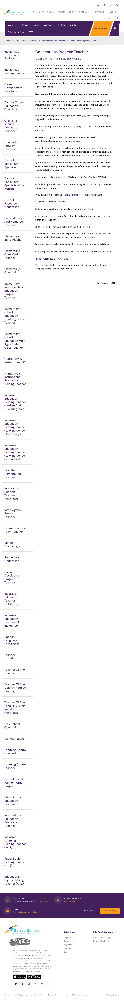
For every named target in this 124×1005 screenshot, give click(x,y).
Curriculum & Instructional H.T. (15, 360)
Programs (36, 25)
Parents (72, 25)
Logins (86, 995)
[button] (115, 28)
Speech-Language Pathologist (11, 640)
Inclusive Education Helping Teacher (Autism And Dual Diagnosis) (15, 402)
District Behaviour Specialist (11, 163)
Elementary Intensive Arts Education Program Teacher (13, 290)
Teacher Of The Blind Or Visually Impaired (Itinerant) (15, 707)
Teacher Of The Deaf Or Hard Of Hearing (15, 687)
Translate (100, 12)
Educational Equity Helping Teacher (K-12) (14, 880)
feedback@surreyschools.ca (25, 912)
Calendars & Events (17, 32)
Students (62, 25)
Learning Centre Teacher (15, 766)
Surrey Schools (12, 995)
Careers (50, 12)
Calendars (68, 948)
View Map (44, 901)
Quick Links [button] (85, 12)
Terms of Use (53, 995)
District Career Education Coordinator (14, 105)
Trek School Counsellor (12, 725)
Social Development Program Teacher (13, 577)
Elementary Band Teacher (13, 238)
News (65, 952)
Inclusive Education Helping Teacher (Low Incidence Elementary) (15, 427)
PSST (31, 32)
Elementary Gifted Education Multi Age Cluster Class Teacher (14, 340)
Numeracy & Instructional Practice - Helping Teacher (15, 379)
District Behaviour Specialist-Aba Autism (14, 184)
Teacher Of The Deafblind (14, 671)
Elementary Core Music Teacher (12, 254)
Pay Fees (61, 12)
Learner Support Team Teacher (15, 529)
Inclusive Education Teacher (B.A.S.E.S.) (11, 599)
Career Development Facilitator (13, 87)
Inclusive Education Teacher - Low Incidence (13, 620)
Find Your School (86, 911)
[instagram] (111, 5)
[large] (112, 18)
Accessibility (38, 12)
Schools (25, 25)
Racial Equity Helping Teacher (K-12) (15, 862)
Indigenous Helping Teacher (15, 71)
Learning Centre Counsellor (15, 751)
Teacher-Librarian (10, 656)
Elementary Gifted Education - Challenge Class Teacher (14, 315)
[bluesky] (117, 5)
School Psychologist (12, 544)
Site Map (65, 995)
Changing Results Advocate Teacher (10, 126)
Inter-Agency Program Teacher (13, 513)
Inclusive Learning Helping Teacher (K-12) (15, 842)
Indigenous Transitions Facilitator (11, 55)
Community (49, 25)
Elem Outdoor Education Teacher (13, 800)
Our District (13, 25)
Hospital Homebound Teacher (12, 473)
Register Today (100, 28)
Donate (72, 12)
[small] (107, 18)
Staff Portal (76, 995)
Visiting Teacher (15, 738)
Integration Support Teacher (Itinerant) (11, 493)
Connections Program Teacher (13, 145)
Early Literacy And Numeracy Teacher (14, 221)
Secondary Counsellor (11, 559)
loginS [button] (114, 12)
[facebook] (104, 5)
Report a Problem (101, 941)
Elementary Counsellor (12, 270)
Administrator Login (102, 937)
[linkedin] (98, 5)
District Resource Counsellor (11, 203)
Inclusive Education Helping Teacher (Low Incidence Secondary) (15, 452)
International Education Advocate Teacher (12, 821)
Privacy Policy (39, 995)
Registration (68, 937)
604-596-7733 (70, 901)
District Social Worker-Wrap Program (13, 782)
